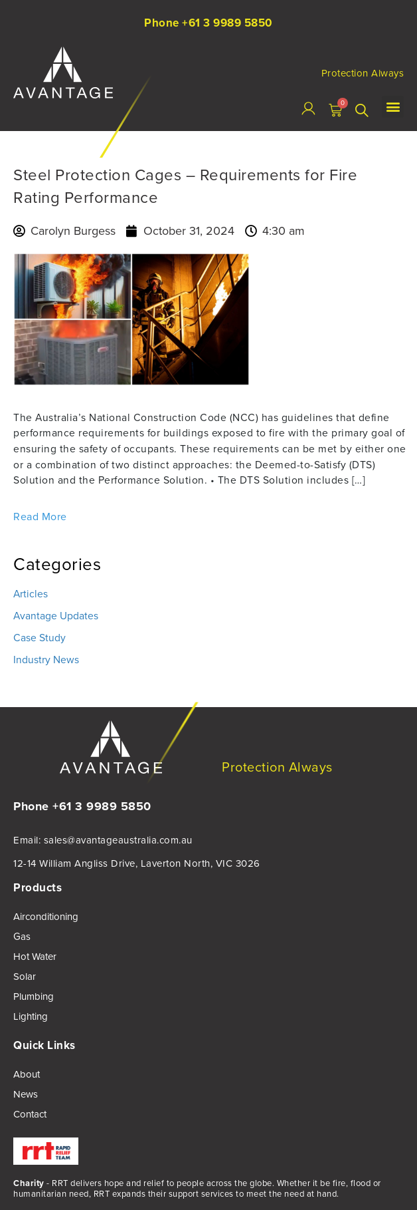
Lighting (30, 1016)
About (26, 1074)
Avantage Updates (55, 615)
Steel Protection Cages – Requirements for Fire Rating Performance (185, 186)
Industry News (46, 659)
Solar (24, 976)
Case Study (39, 637)
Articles (30, 593)
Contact (29, 1114)
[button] (393, 107)
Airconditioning (45, 916)
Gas (22, 936)
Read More (40, 516)
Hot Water (34, 956)
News (25, 1094)
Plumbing (33, 996)
